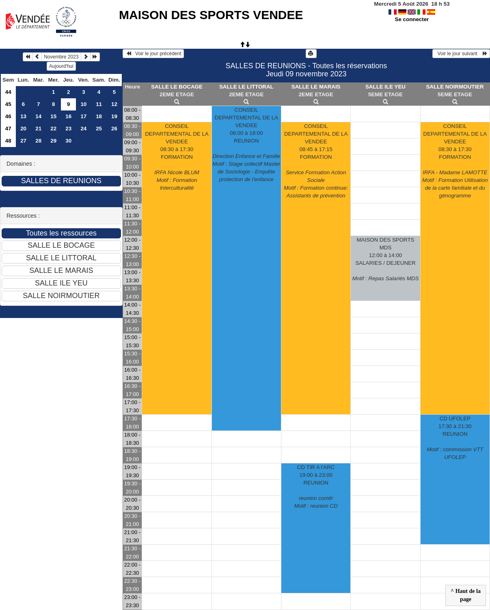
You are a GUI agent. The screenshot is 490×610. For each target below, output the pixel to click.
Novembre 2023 (61, 57)
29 (53, 141)
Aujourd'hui (61, 66)
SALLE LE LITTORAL (246, 87)
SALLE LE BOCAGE (177, 87)
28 (38, 141)
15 (53, 116)
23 (68, 128)
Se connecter (412, 19)
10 (83, 104)
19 (114, 116)
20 (23, 128)
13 (23, 116)
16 (68, 116)
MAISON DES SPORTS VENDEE (211, 15)
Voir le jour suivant (461, 53)
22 (53, 128)
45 (8, 104)
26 (114, 128)
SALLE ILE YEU (385, 87)
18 (99, 116)
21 (38, 128)
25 (99, 128)
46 (8, 116)
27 (23, 141)
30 (68, 141)
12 (114, 104)
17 (83, 116)
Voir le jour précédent (153, 53)
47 (8, 128)
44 (8, 92)
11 (99, 104)
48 (8, 141)
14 (38, 116)
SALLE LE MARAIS (316, 87)
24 (83, 128)
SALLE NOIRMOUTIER (455, 87)
